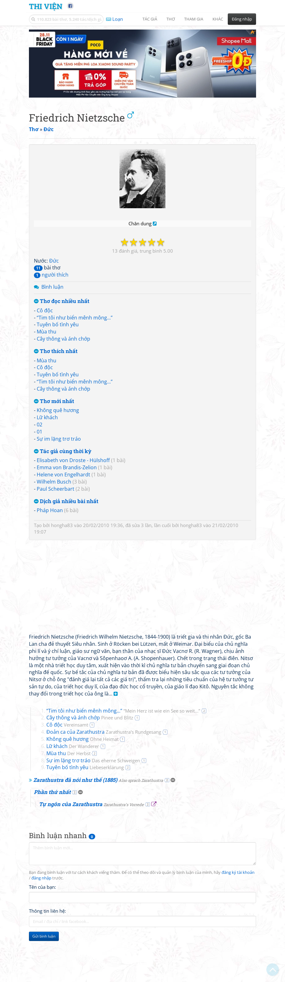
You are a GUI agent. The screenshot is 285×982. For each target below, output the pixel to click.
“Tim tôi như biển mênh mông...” (75, 255)
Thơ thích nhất (55, 289)
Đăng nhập (242, 19)
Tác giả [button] (149, 19)
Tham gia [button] (193, 19)
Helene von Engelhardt (63, 412)
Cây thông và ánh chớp (63, 276)
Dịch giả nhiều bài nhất (66, 439)
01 (39, 369)
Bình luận (52, 224)
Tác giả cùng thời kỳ (62, 389)
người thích (51, 212)
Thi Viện (45, 6)
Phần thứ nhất (52, 729)
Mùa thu (46, 269)
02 (39, 362)
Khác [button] (218, 19)
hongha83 (62, 463)
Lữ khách (47, 355)
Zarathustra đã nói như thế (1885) (98, 717)
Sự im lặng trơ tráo (59, 376)
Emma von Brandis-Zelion (67, 405)
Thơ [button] (170, 19)
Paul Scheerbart (55, 426)
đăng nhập (41, 816)
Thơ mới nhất (54, 339)
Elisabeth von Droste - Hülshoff (73, 398)
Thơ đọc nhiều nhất (61, 239)
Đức (54, 198)
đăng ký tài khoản (238, 810)
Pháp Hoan (50, 448)
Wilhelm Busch (54, 419)
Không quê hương (58, 348)
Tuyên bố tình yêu (58, 262)
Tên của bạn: (42, 825)
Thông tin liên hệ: (47, 849)
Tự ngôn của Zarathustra (91, 741)
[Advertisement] (61, 916)
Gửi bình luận (43, 874)
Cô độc (45, 248)
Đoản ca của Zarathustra (103, 669)
